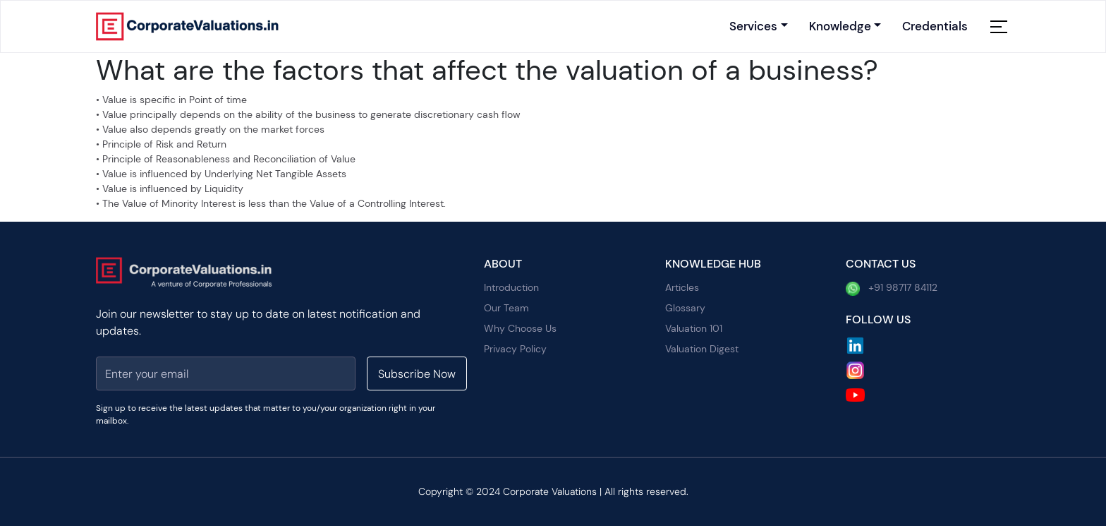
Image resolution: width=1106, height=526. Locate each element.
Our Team (506, 307)
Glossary (685, 307)
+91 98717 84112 (891, 288)
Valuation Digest (702, 348)
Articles (682, 287)
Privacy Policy (515, 348)
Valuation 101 (693, 328)
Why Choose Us (520, 328)
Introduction (511, 287)
